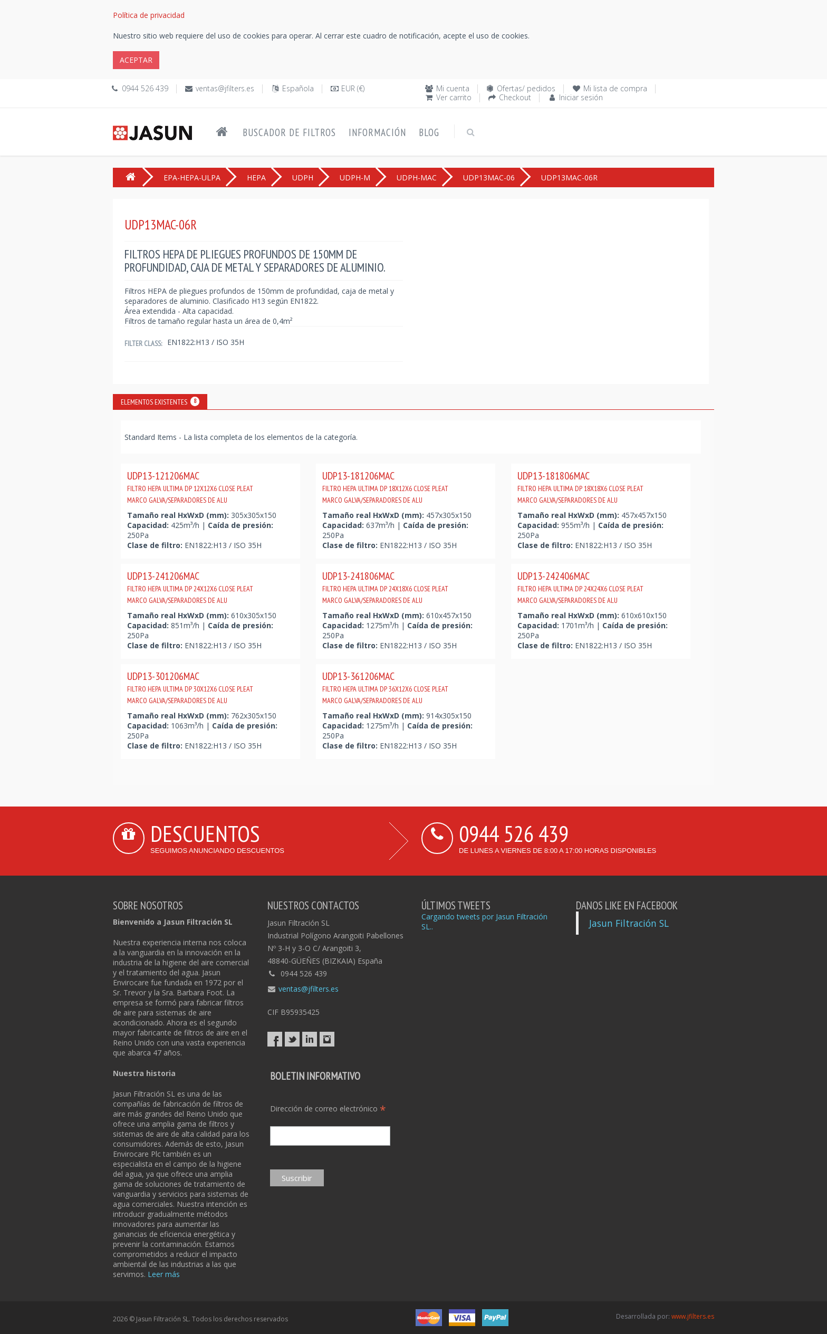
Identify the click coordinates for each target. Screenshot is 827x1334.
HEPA (256, 177)
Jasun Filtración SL (629, 923)
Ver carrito (454, 97)
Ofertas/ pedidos (526, 88)
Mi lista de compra (615, 88)
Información (377, 132)
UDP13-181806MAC (580, 487)
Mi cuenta (452, 88)
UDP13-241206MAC (190, 587)
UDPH (302, 177)
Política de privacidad (149, 15)
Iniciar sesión (581, 97)
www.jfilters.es (692, 1316)
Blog (429, 132)
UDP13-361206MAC (385, 687)
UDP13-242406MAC (580, 587)
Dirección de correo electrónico (328, 1108)
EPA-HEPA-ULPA (192, 177)
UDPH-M (355, 177)
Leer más (164, 1274)
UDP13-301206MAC (190, 687)
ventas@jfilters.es (225, 88)
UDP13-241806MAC (385, 587)
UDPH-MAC (417, 177)
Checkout (515, 97)
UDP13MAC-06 (489, 177)
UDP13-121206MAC (190, 487)
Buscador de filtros (289, 132)
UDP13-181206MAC (385, 487)
